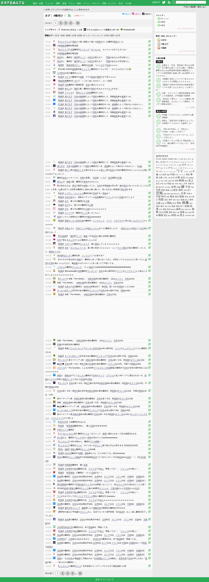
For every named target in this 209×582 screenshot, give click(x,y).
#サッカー (87, 35)
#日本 (56, 35)
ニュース (49, 3)
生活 (121, 3)
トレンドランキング (187, 51)
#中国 (106, 35)
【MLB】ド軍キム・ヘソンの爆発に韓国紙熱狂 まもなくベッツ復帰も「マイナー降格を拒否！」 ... (175, 101)
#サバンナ (164, 19)
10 (78, 23)
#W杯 (62, 35)
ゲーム (86, 3)
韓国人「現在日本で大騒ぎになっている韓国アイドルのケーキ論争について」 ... (175, 123)
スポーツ (96, 3)
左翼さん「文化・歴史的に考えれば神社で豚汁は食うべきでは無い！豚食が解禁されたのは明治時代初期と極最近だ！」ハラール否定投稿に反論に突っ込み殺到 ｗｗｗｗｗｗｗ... (175, 70)
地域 (64, 3)
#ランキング (97, 35)
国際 (58, 3)
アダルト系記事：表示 (194, 7)
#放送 (162, 25)
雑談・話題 (38, 3)
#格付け (126, 14)
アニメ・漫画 (75, 3)
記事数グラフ (79, 16)
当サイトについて (104, 579)
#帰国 (162, 22)
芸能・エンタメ (109, 3)
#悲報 (79, 35)
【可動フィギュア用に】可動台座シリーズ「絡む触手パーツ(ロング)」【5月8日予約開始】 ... (175, 143)
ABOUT (156, 2)
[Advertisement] (22, 55)
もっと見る (190, 107)
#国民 (112, 35)
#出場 (73, 35)
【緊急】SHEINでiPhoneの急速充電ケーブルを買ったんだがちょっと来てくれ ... (175, 87)
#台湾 (117, 35)
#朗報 (68, 35)
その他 (128, 3)
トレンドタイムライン (186, 29)
